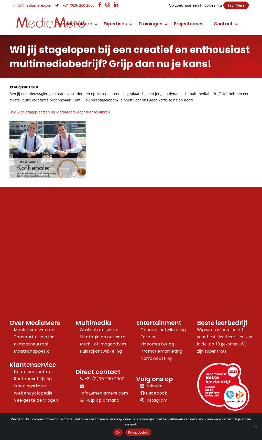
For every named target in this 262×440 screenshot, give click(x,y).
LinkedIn (151, 386)
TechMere (236, 5)
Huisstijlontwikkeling (101, 351)
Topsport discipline (34, 337)
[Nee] (255, 426)
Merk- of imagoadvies (103, 344)
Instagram (154, 400)
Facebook (153, 393)
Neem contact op (33, 372)
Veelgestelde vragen (36, 400)
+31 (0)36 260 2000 (78, 5)
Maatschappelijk (31, 351)
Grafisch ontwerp (98, 330)
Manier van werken (34, 330)
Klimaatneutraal (31, 344)
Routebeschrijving (33, 379)
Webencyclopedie (33, 393)
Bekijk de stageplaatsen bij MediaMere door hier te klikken (59, 112)
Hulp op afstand (99, 400)
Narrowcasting (156, 358)
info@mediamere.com (32, 5)
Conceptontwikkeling (163, 330)
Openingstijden (30, 386)
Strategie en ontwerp (103, 337)
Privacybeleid (138, 432)
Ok (118, 432)
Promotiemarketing (161, 351)
